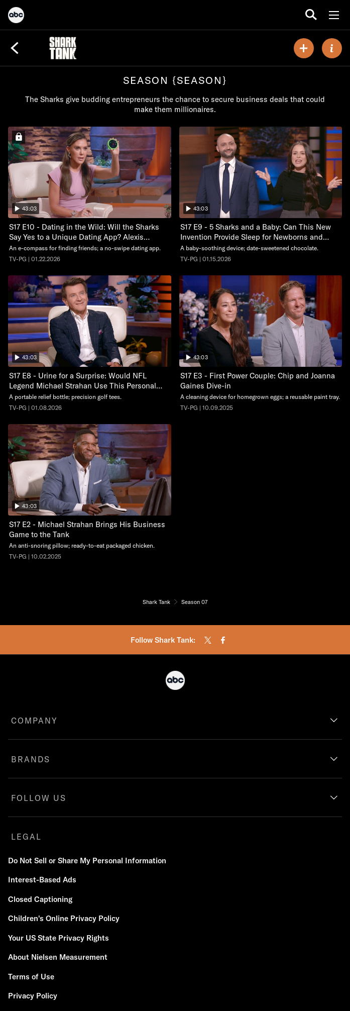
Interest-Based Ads (42, 879)
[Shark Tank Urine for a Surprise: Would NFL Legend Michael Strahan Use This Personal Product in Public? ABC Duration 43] (89, 343)
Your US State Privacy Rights (58, 938)
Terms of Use (31, 976)
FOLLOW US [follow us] (38, 797)
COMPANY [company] (34, 720)
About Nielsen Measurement (57, 957)
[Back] (14, 48)
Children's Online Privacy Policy (64, 918)
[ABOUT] (332, 48)
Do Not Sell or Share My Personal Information (87, 860)
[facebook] (222, 640)
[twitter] (207, 640)
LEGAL (26, 836)
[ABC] (16, 16)
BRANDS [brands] (30, 759)
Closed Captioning (40, 899)
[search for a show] (311, 15)
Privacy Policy (32, 995)
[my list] (304, 48)
